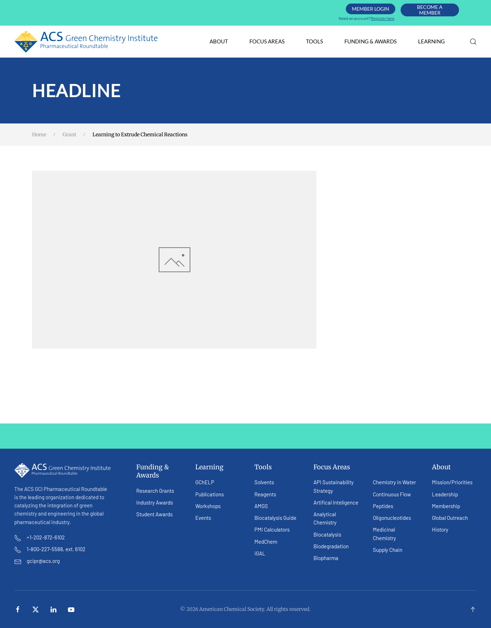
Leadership (445, 494)
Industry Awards (154, 502)
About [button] (219, 41)
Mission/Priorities (452, 482)
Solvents (264, 482)
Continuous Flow (392, 494)
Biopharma (325, 558)
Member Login (370, 9)
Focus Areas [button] (267, 41)
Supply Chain (387, 550)
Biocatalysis (327, 534)
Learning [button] (431, 41)
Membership (446, 506)
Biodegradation (331, 546)
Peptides (383, 506)
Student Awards (154, 514)
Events (203, 517)
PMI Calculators (272, 529)
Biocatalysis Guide (275, 517)
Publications (209, 494)
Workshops (208, 506)
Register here (382, 18)
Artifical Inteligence (335, 502)
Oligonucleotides (392, 517)
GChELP (204, 482)
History (440, 529)
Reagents (265, 494)
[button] (473, 42)
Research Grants (155, 490)
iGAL (259, 553)
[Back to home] (86, 42)
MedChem (265, 541)
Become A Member (430, 10)
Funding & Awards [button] (370, 41)
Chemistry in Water (394, 482)
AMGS (261, 506)
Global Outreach (450, 517)
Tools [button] (314, 41)
